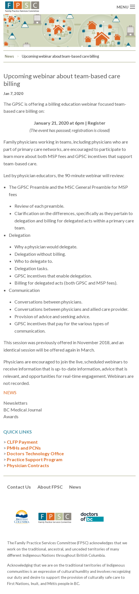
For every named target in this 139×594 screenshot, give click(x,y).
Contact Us (19, 486)
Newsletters (15, 403)
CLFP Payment (22, 442)
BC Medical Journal (22, 409)
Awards (10, 416)
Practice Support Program (34, 459)
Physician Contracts (28, 465)
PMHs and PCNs (24, 447)
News (9, 56)
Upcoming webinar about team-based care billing (60, 56)
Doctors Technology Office (35, 453)
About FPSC (50, 486)
